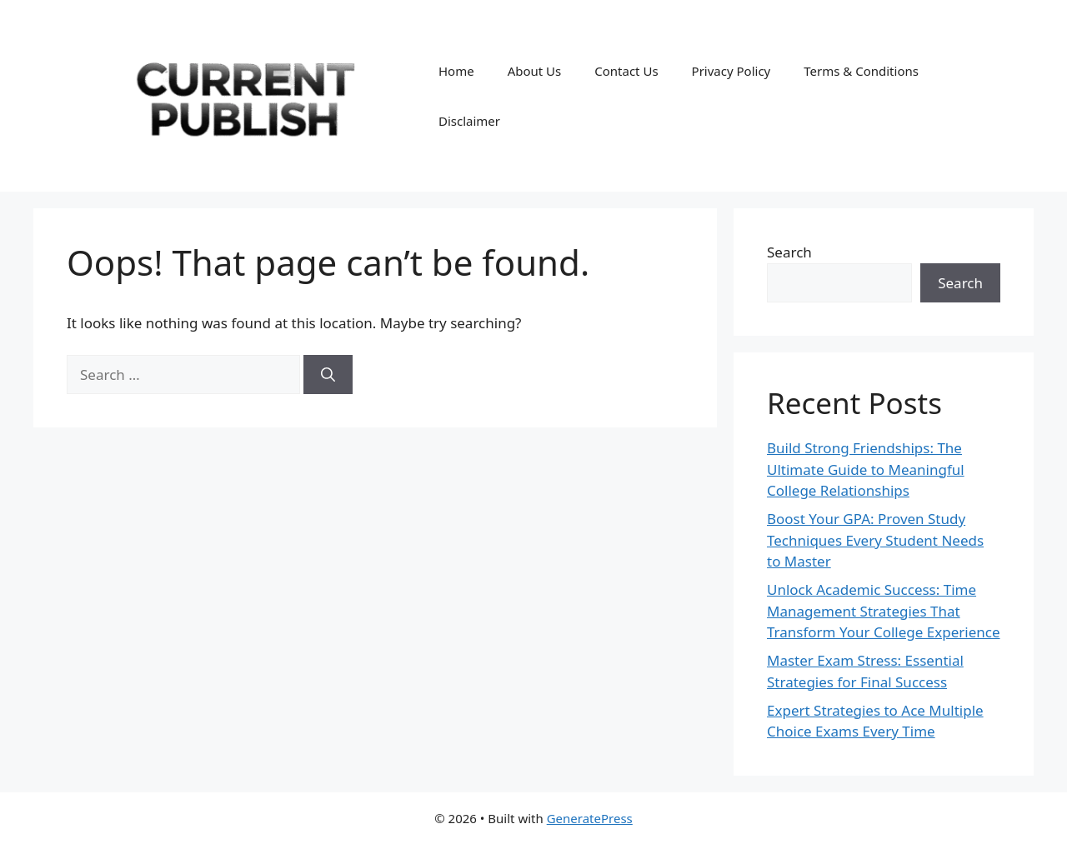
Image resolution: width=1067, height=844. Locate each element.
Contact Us (626, 70)
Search (789, 252)
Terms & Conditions (861, 70)
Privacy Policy (731, 70)
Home (456, 70)
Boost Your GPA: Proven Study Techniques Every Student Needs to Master (875, 540)
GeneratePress (590, 818)
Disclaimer (469, 120)
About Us (535, 70)
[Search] (328, 375)
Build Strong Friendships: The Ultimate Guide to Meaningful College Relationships (865, 469)
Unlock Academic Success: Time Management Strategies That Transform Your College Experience (883, 611)
